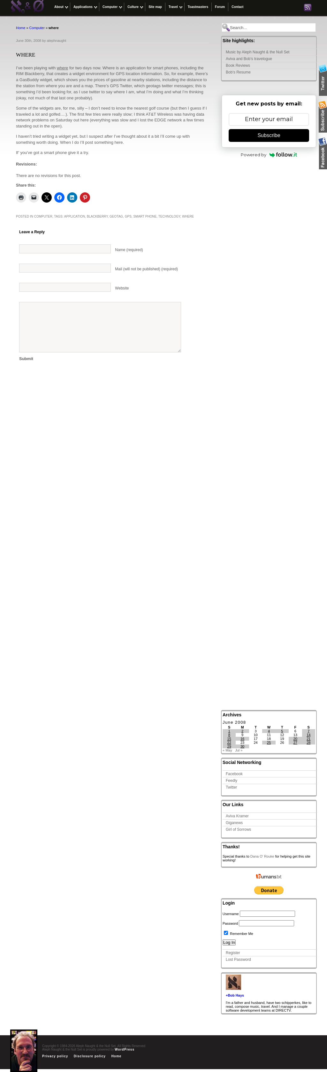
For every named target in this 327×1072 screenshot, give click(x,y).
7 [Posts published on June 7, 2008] (308, 731)
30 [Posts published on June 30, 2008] (242, 746)
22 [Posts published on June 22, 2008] (229, 742)
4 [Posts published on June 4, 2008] (269, 731)
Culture (133, 7)
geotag (116, 216)
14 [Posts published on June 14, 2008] (308, 735)
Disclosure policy (90, 1056)
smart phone (144, 216)
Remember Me (238, 934)
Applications (83, 7)
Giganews (234, 823)
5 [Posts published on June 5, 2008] (282, 731)
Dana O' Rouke (262, 856)
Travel (173, 7)
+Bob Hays (235, 995)
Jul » (238, 750)
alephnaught (56, 40)
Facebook (234, 774)
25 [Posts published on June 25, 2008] (269, 742)
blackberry (97, 216)
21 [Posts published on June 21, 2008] (308, 739)
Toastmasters (198, 7)
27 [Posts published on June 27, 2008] (295, 742)
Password (230, 923)
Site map (155, 7)
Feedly (231, 780)
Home (20, 28)
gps (128, 216)
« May (227, 750)
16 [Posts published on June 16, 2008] (242, 739)
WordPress (124, 1049)
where (62, 68)
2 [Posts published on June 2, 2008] (242, 731)
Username (231, 914)
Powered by (269, 154)
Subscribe (268, 135)
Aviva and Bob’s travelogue (249, 59)
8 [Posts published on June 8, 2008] (229, 735)
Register (233, 953)
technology (169, 216)
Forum (220, 7)
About (59, 7)
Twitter (231, 787)
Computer (110, 7)
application (74, 216)
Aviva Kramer (237, 816)
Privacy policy (55, 1056)
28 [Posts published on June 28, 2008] (308, 742)
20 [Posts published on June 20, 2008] (295, 739)
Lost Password (238, 959)
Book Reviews (238, 65)
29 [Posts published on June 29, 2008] (229, 746)
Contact (237, 7)
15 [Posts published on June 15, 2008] (229, 739)
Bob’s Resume (238, 72)
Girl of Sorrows (238, 829)
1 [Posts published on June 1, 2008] (229, 731)
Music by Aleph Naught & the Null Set (257, 52)
